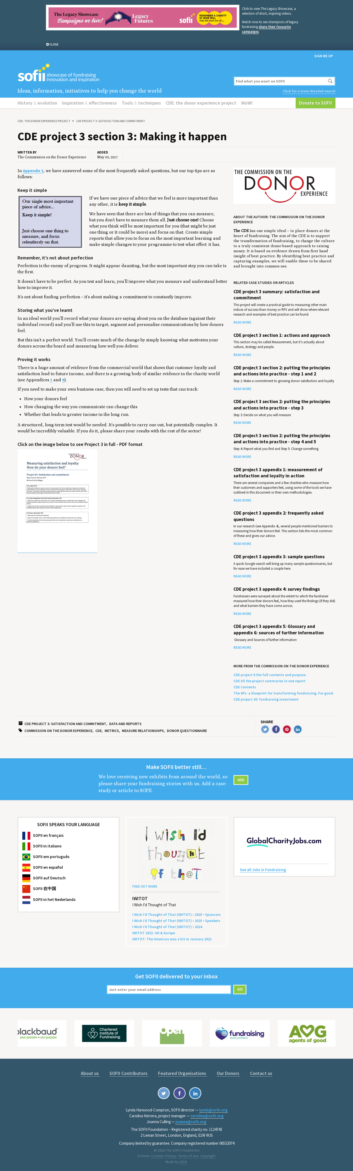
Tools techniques (141, 103)
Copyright (208, 1156)
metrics (112, 730)
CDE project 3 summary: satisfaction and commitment (276, 295)
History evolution (37, 103)
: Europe (153, 932)
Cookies (157, 1156)
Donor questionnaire (187, 730)
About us (90, 1073)
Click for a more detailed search (309, 91)
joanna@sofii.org (191, 1121)
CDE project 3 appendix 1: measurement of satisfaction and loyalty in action (277, 473)
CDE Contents (244, 687)
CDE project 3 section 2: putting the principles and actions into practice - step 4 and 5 (281, 439)
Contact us (261, 1073)
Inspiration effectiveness (89, 103)
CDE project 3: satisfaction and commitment (110, 121)
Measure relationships (143, 730)
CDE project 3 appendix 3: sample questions (279, 557)
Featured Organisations (182, 1073)
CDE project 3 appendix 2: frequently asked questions (278, 516)
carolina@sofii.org (207, 1115)
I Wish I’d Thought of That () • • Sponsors (176, 914)
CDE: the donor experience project (201, 103)
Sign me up (323, 55)
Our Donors (228, 1073)
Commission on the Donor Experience (58, 730)
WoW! (247, 103)
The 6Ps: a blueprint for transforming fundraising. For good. (283, 693)
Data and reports (125, 723)
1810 (183, 1162)
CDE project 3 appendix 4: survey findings (276, 589)
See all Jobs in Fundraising (263, 869)
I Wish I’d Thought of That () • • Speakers (176, 920)
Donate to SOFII (315, 103)
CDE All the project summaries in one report (269, 680)
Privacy (170, 1156)
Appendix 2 (33, 170)
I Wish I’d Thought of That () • (167, 926)
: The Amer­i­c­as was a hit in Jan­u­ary (172, 939)
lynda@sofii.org (213, 1109)
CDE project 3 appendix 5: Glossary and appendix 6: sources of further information (278, 629)
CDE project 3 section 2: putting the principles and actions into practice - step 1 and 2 (281, 371)
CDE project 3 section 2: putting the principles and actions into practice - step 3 (281, 405)
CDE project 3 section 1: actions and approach (281, 335)
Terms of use (188, 1156)
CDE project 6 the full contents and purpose (269, 674)
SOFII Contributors (128, 1073)
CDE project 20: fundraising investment (266, 699)
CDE (98, 730)
